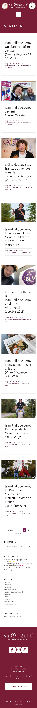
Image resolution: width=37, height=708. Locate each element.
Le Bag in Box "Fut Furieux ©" (14, 592)
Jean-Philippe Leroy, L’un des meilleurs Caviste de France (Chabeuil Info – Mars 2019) (18, 237)
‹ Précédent (11, 530)
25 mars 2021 (9, 68)
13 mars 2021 (9, 125)
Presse (22, 66)
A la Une (7, 582)
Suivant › (18, 534)
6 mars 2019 (26, 252)
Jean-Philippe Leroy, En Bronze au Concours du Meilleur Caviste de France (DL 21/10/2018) (18, 496)
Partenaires (16, 66)
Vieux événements (10, 604)
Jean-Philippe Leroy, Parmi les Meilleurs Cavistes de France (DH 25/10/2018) (18, 431)
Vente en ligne (9, 601)
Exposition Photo (10, 589)
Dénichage (8, 188)
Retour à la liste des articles (12, 617)
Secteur (26, 66)
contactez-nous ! (18, 686)
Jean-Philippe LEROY (13, 64)
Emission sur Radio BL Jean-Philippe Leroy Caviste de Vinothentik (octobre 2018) (18, 302)
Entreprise (8, 66)
